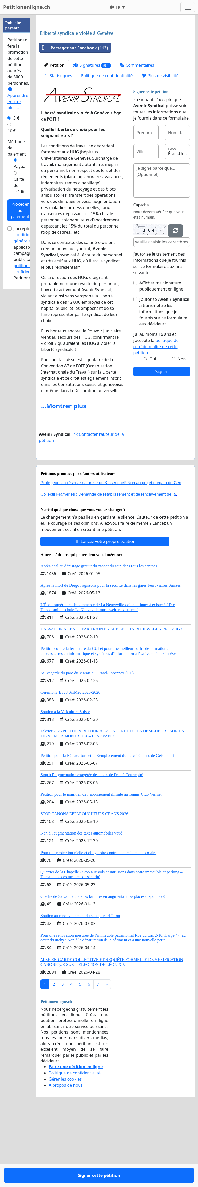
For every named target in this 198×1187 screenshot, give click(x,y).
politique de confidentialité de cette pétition (156, 419)
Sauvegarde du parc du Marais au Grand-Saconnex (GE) (87, 745)
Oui (152, 431)
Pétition (53, 137)
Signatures (92, 137)
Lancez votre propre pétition (105, 613)
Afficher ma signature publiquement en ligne (161, 358)
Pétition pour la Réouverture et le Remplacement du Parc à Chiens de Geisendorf (107, 827)
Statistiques (57, 147)
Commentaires (136, 137)
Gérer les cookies (65, 1151)
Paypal (20, 166)
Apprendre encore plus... (17, 99)
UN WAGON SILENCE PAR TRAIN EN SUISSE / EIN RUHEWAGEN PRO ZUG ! (111, 701)
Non (182, 431)
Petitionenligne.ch (26, 7)
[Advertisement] (115, 59)
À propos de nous (66, 1157)
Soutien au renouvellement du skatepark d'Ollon (80, 987)
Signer (161, 443)
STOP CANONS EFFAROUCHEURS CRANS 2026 (84, 886)
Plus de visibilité (160, 147)
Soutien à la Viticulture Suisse (65, 784)
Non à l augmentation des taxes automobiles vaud (81, 905)
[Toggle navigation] (187, 7)
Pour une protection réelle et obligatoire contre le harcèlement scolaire (98, 924)
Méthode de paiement (16, 148)
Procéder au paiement (20, 210)
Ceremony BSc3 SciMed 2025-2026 (70, 764)
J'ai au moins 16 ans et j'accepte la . (156, 415)
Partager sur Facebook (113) (73, 119)
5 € (16, 118)
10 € (11, 131)
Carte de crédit (19, 185)
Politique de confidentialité (107, 147)
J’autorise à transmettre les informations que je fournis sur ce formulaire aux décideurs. (164, 383)
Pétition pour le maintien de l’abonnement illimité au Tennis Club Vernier (101, 866)
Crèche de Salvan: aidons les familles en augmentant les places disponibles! (103, 968)
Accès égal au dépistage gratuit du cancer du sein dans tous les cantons (98, 638)
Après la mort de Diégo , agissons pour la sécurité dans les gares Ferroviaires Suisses (110, 657)
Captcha (141, 277)
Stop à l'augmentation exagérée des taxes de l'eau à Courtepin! (91, 847)
